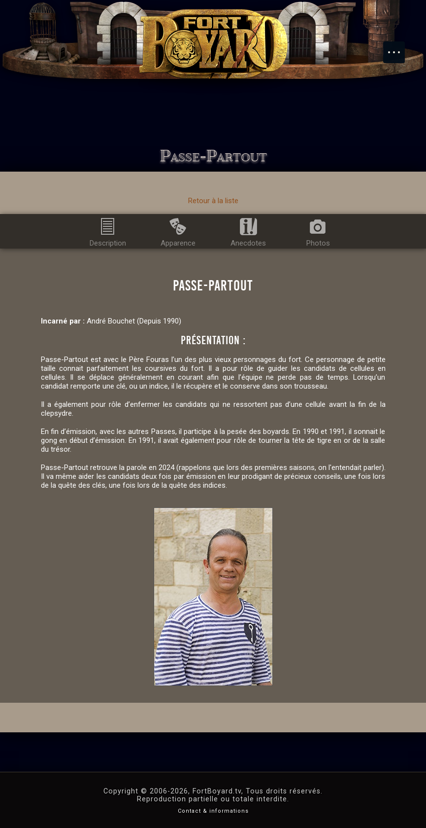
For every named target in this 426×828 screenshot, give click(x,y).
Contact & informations (213, 811)
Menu (399, 47)
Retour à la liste (213, 200)
